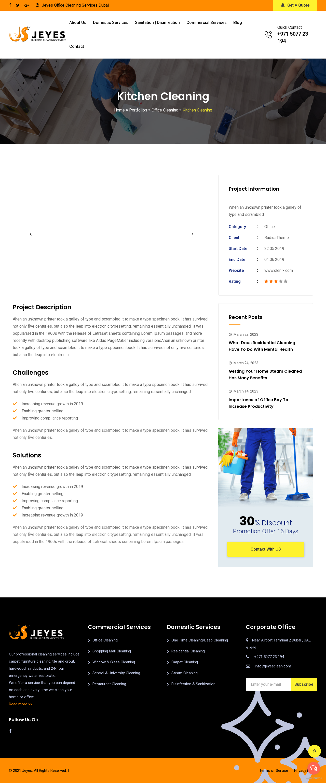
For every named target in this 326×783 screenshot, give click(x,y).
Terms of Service (273, 770)
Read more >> (20, 704)
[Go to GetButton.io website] (314, 777)
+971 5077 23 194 (269, 656)
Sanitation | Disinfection (157, 22)
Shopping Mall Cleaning (111, 651)
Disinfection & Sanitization (193, 684)
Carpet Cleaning (184, 662)
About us (77, 22)
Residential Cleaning (188, 651)
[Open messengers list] (313, 768)
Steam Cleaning (184, 673)
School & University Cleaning (116, 673)
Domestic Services (110, 22)
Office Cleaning (105, 640)
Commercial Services (206, 22)
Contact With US (266, 549)
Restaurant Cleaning (109, 684)
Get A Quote (295, 5)
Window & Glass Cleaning (113, 662)
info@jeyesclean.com (273, 666)
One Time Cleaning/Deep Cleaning (199, 640)
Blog (237, 22)
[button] (30, 234)
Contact (76, 46)
